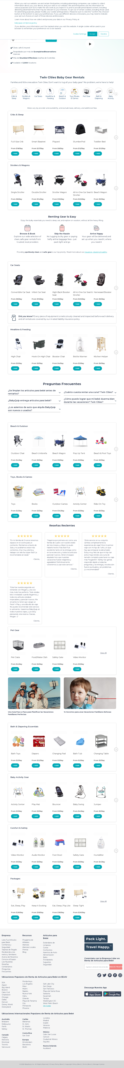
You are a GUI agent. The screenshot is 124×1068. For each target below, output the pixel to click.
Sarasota (46, 994)
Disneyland (6, 1007)
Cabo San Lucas (49, 1034)
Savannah (47, 996)
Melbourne (6, 1024)
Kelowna (5, 1040)
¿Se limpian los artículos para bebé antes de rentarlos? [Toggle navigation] (32, 392)
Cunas (45, 948)
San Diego (47, 986)
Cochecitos (47, 950)
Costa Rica (27, 1033)
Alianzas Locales (29, 947)
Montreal (5, 1042)
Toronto (5, 1045)
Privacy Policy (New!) (57, 1064)
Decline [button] (104, 34)
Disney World (7, 1004)
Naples (25, 991)
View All (103, 653)
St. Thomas (26, 1029)
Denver (5, 1002)
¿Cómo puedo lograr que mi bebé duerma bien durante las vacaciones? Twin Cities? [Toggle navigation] (89, 400)
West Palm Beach (50, 1003)
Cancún (46, 1037)
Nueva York (27, 994)
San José (26, 1036)
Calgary (5, 1037)
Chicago (5, 997)
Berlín (24, 1047)
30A (3, 983)
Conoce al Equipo (9, 959)
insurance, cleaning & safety (96, 252)
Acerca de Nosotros (10, 957)
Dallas (4, 1000)
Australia (6, 1019)
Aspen (4, 985)
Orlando (25, 998)
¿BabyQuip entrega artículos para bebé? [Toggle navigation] (29, 400)
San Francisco (48, 989)
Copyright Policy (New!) (73, 1064)
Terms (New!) (87, 1064)
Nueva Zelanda (49, 1046)
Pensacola (26, 1006)
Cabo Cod (6, 992)
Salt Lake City (48, 984)
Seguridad (47, 965)
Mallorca (46, 1028)
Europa (25, 1040)
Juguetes (47, 962)
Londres (46, 1018)
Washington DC (49, 1001)
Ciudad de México (50, 1039)
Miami (24, 989)
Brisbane (5, 1022)
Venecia (46, 1025)
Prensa (25, 950)
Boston (5, 990)
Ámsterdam (27, 1042)
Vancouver (6, 1047)
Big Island (6, 987)
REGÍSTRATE (115, 967)
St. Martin (26, 1026)
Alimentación (48, 955)
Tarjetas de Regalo (9, 950)
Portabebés (48, 960)
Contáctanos (7, 967)
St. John (25, 1024)
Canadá (5, 1035)
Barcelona (26, 1045)
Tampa (46, 998)
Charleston (6, 995)
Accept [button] (92, 34)
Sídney (4, 1029)
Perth (4, 1026)
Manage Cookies (98, 1064)
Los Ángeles (27, 984)
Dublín (45, 1023)
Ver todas (47, 1006)
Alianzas (25, 945)
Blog (24, 952)
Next (116, 137)
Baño (45, 957)
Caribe (25, 1019)
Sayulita (46, 1042)
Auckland (47, 1048)
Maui (24, 986)
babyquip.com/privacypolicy (26, 23)
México (46, 1032)
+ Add (15, 153)
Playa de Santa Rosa (51, 991)
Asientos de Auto (50, 952)
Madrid (46, 1020)
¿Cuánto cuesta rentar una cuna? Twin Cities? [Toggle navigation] (88, 392)
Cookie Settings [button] (79, 34)
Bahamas (26, 1022)
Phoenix (25, 1008)
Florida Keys (27, 981)
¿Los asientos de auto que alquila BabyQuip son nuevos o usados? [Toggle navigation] (32, 409)
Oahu (24, 996)
